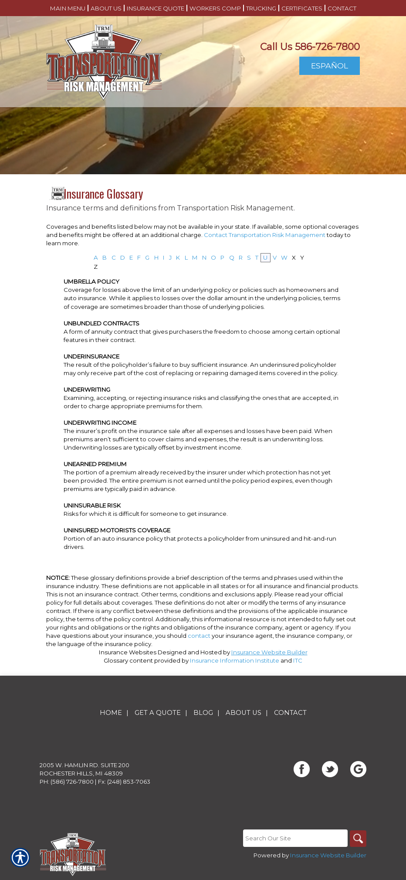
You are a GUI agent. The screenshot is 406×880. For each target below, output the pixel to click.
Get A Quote (158, 713)
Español (329, 65)
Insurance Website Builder (269, 652)
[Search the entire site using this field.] (294, 838)
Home (111, 713)
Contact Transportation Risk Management (264, 234)
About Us (243, 713)
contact (199, 635)
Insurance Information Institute (234, 660)
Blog (203, 713)
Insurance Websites (127, 652)
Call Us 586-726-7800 (310, 47)
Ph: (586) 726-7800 (67, 781)
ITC (297, 660)
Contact (290, 713)
